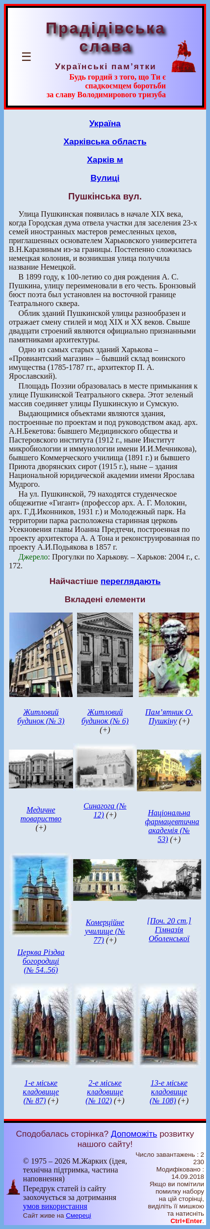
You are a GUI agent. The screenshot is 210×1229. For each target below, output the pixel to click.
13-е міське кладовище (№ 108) (168, 1092)
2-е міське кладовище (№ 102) (104, 1092)
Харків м (105, 160)
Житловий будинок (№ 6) (105, 716)
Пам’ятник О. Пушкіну (169, 716)
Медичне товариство (40, 814)
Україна (105, 123)
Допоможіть (134, 1134)
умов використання (55, 1206)
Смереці (78, 1215)
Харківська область (104, 141)
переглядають (130, 581)
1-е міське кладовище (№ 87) (41, 1092)
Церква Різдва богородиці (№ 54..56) (40, 961)
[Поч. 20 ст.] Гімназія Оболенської (169, 930)
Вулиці (104, 178)
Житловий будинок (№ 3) (40, 716)
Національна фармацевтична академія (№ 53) (172, 826)
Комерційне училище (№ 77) (105, 931)
